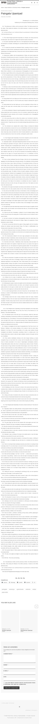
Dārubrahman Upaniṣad (26, 630)
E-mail (6, 670)
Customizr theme (28, 717)
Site (5, 676)
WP (15, 717)
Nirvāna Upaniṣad (6, 630)
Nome (6, 664)
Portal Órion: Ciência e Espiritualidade (16, 715)
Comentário (8, 653)
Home (2, 7)
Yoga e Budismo (8, 7)
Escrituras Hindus (16, 7)
